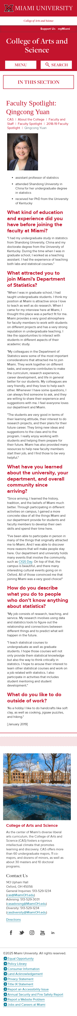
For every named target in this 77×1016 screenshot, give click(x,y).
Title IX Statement (20, 984)
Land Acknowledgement (25, 974)
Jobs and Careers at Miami (26, 1005)
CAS (10, 119)
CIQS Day (25, 562)
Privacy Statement (20, 979)
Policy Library (17, 964)
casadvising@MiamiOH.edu (26, 904)
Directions (13, 920)
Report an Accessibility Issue (28, 989)
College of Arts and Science (37, 45)
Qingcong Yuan (35, 128)
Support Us (47, 29)
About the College (31, 119)
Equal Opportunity (21, 959)
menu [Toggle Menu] (21, 64)
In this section (39, 82)
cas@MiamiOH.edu (20, 895)
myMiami (64, 29)
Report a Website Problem (26, 999)
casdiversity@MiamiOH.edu (26, 912)
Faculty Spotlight (30, 124)
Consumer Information (24, 969)
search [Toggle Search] (59, 64)
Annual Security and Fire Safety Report (35, 994)
